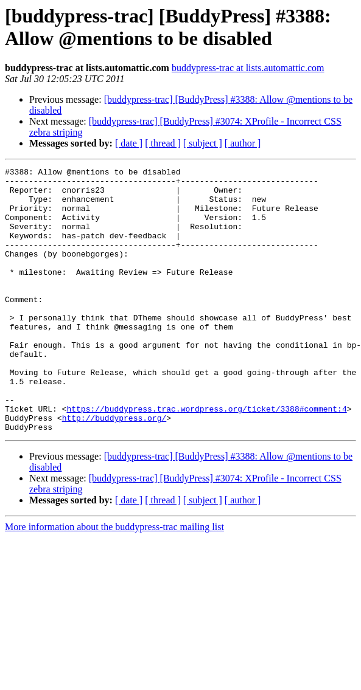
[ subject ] (202, 143)
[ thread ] (163, 143)
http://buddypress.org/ (114, 468)
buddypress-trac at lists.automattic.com (248, 68)
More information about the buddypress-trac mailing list (114, 579)
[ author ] (243, 143)
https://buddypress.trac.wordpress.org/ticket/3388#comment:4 (206, 457)
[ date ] (128, 143)
